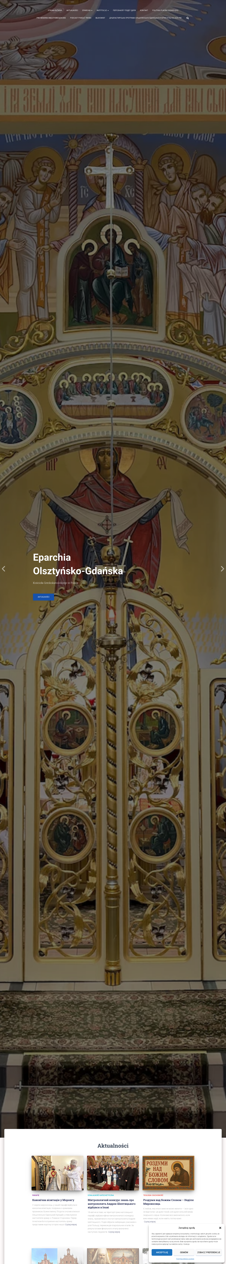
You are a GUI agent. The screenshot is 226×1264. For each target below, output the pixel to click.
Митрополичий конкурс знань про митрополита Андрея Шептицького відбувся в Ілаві (111, 1203)
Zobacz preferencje (208, 1252)
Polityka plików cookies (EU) (165, 10)
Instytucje (103, 10)
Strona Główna (55, 10)
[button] (220, 1227)
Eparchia (87, 10)
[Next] (222, 569)
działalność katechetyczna (101, 1195)
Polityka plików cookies (185, 1259)
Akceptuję (162, 1252)
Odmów (184, 1252)
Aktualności (72, 10)
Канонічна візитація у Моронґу (53, 1200)
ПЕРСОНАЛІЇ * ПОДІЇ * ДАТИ (124, 10)
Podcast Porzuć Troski (80, 18)
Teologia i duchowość (153, 1195)
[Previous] (3, 569)
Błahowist (100, 18)
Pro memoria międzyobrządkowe (51, 18)
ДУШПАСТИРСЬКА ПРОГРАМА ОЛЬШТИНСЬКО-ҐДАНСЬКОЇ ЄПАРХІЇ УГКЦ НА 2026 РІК (145, 18)
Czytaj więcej (71, 1224)
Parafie (35, 1195)
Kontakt (144, 10)
